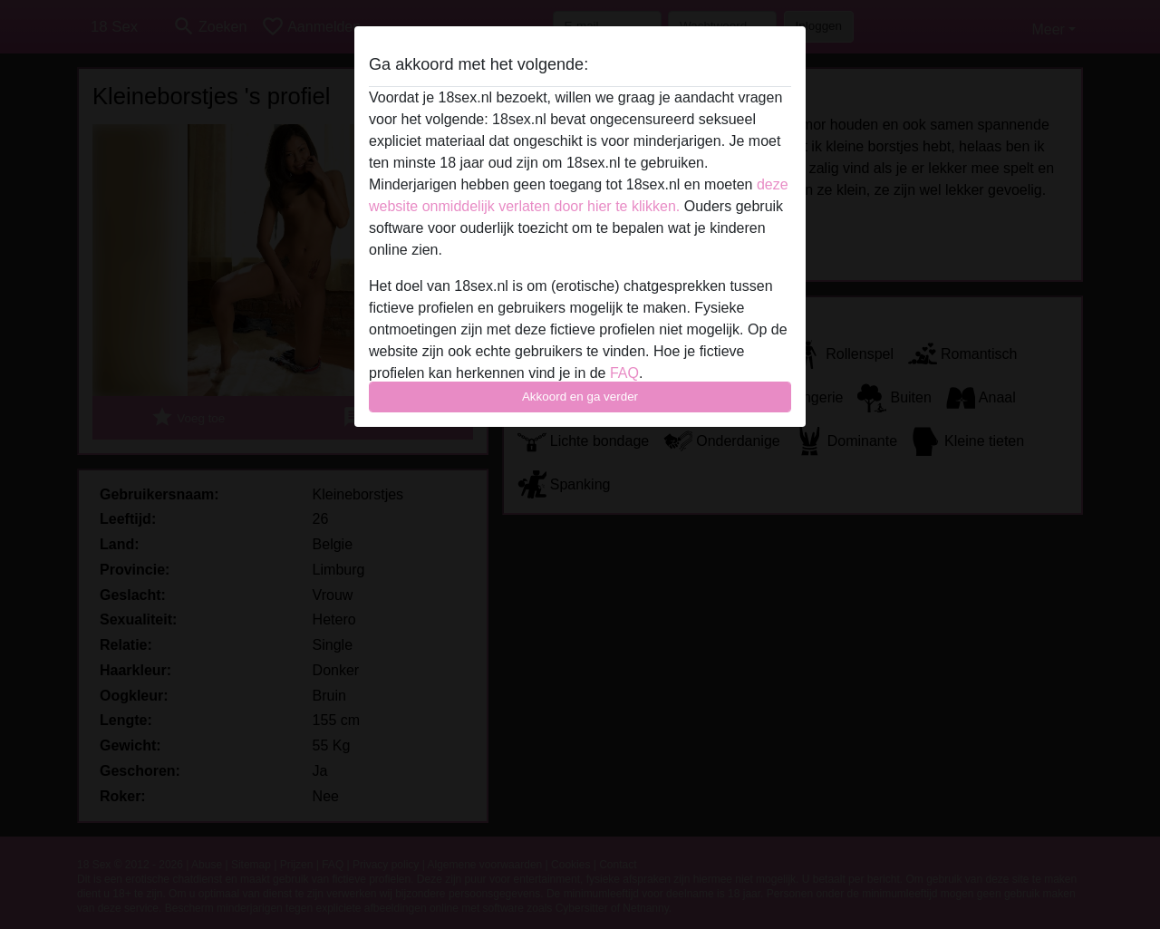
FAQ (624, 373)
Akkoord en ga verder (580, 396)
